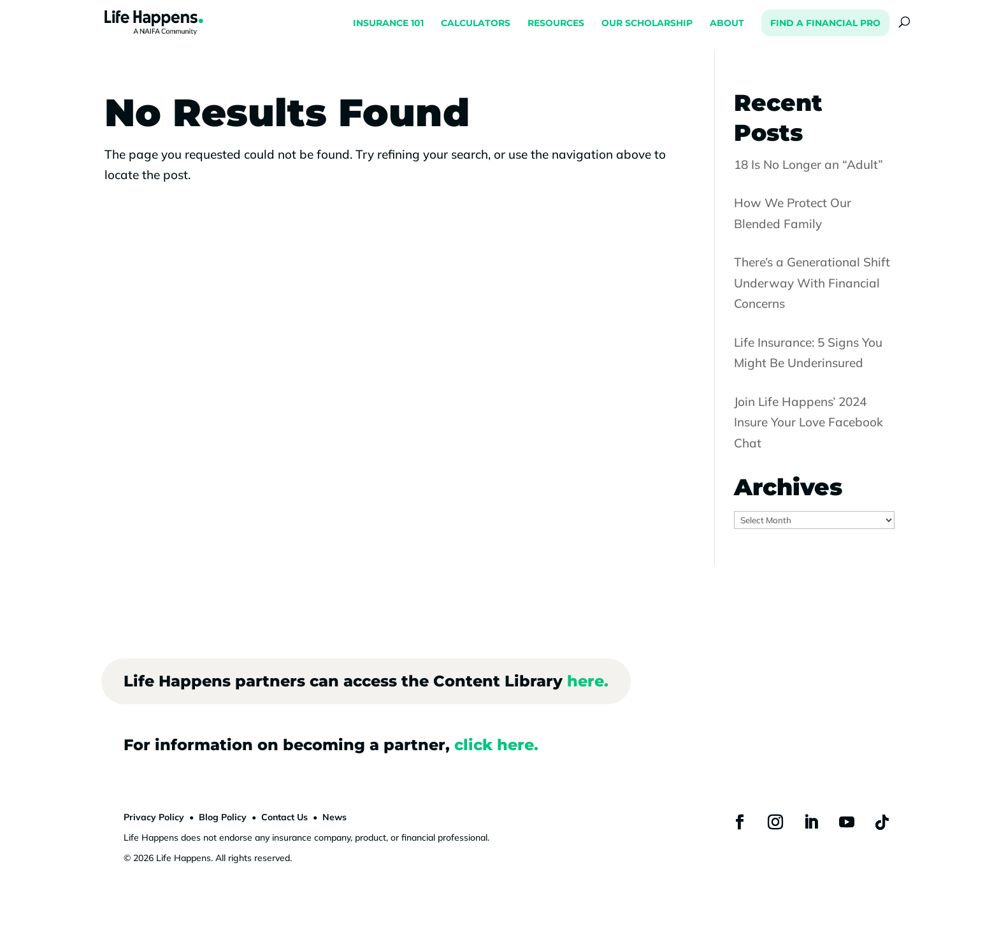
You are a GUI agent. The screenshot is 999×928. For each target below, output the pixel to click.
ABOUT (727, 23)
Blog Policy (223, 817)
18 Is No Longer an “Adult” (808, 164)
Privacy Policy (154, 817)
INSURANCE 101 (388, 23)
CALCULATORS (475, 23)
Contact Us (284, 817)
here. (587, 681)
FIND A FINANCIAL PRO (825, 22)
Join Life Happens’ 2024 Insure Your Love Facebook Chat (808, 422)
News (334, 817)
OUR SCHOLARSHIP (647, 23)
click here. (496, 745)
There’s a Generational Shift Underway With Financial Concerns (812, 282)
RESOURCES (556, 23)
